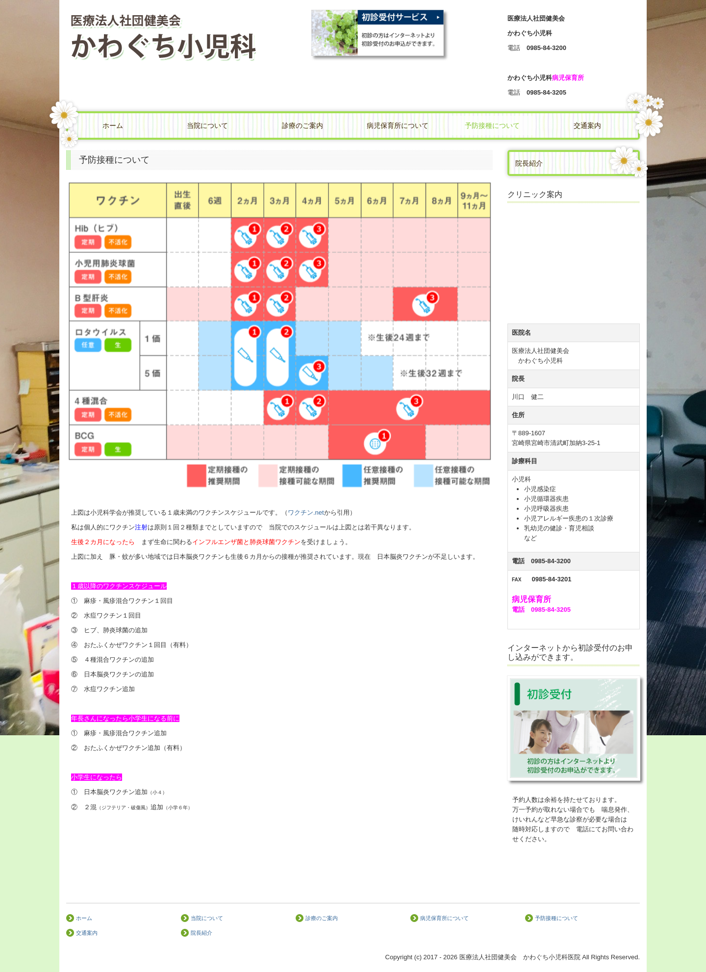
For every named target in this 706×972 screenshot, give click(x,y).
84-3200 (554, 47)
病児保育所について (398, 125)
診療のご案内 (302, 125)
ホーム (112, 125)
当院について (207, 125)
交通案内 (587, 125)
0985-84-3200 (551, 561)
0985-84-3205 (551, 609)
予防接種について (492, 125)
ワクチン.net (306, 512)
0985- (546, 47)
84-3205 (554, 92)
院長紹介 (529, 163)
